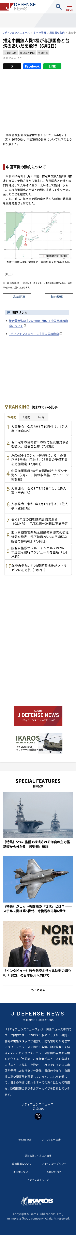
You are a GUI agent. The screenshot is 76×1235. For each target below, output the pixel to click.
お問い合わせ (54, 1171)
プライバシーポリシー (54, 1163)
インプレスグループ (38, 1179)
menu (69, 10)
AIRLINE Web (24, 1139)
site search (59, 7)
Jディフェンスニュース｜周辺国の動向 (34, 334)
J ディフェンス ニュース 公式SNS (38, 1111)
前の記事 (57, 296)
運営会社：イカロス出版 (38, 1155)
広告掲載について (22, 1163)
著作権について (21, 1171)
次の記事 (19, 296)
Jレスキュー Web (51, 1139)
